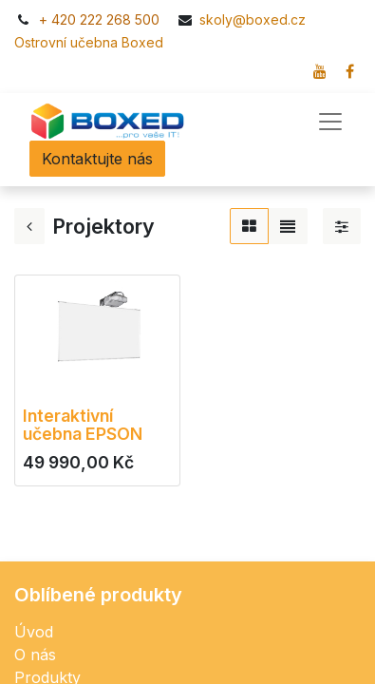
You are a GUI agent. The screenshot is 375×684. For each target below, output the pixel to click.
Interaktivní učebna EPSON (82, 425)
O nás (35, 654)
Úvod (33, 631)
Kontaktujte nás (97, 158)
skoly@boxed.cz (254, 19)
